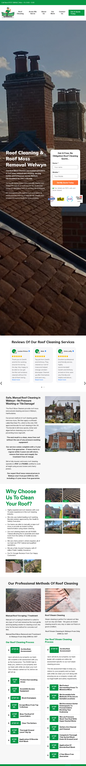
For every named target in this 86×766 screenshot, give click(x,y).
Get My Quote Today (65, 183)
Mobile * (56, 172)
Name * (56, 163)
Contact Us (62, 13)
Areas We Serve (33, 13)
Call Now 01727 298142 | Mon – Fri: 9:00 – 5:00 (18, 3)
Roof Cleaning (20, 13)
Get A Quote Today (75, 13)
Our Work (53, 13)
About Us (43, 13)
